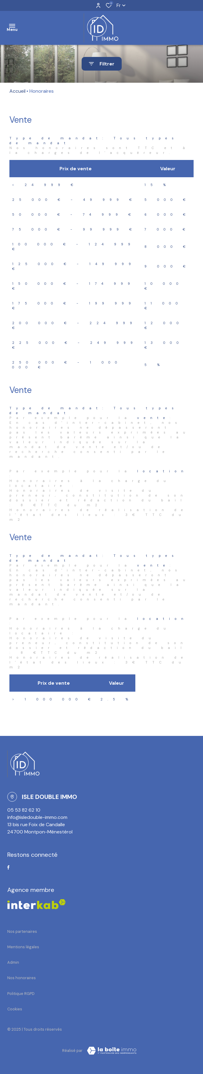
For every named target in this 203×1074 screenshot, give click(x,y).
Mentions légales (23, 946)
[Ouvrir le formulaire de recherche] (102, 64)
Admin (13, 962)
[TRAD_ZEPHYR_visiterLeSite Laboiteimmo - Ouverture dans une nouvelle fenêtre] (112, 1051)
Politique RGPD (21, 993)
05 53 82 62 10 (23, 810)
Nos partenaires (22, 931)
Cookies (14, 1009)
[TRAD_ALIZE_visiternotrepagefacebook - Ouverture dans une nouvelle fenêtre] (8, 867)
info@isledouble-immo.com (37, 817)
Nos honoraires (21, 977)
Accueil (17, 91)
